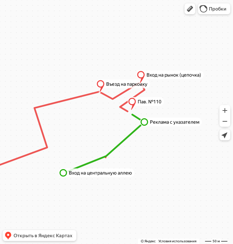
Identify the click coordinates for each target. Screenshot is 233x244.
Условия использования (177, 241)
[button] (190, 8)
